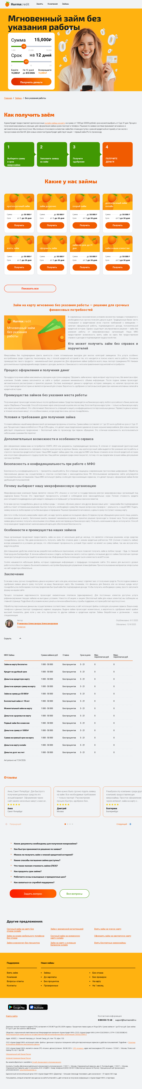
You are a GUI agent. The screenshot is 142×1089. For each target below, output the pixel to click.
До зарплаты (50, 977)
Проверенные (51, 985)
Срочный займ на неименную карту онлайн (65, 937)
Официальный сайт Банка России (18, 1054)
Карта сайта (11, 1016)
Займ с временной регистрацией (67, 929)
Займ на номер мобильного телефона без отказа (25, 937)
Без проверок (99, 977)
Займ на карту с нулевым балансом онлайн (63, 944)
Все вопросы (75, 893)
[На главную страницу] (17, 4)
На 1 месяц (97, 985)
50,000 (48, 50)
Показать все (30, 288)
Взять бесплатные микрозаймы (110, 943)
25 (50, 65)
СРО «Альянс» (78, 1048)
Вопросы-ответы (15, 981)
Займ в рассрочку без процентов (23, 943)
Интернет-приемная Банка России (18, 1058)
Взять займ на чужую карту (107, 929)
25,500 (30, 50)
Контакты (12, 985)
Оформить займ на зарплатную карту (112, 936)
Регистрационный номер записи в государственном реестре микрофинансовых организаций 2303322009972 (46, 1034)
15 (31, 65)
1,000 (13, 50)
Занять (39, 4)
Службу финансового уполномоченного (46, 1062)
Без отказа (97, 973)
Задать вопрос (33, 893)
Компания (53, 4)
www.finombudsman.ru (28, 1070)
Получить (31, 82)
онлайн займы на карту (55, 123)
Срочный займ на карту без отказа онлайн (20, 930)
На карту (96, 981)
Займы (65, 4)
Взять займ (12, 973)
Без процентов (51, 981)
